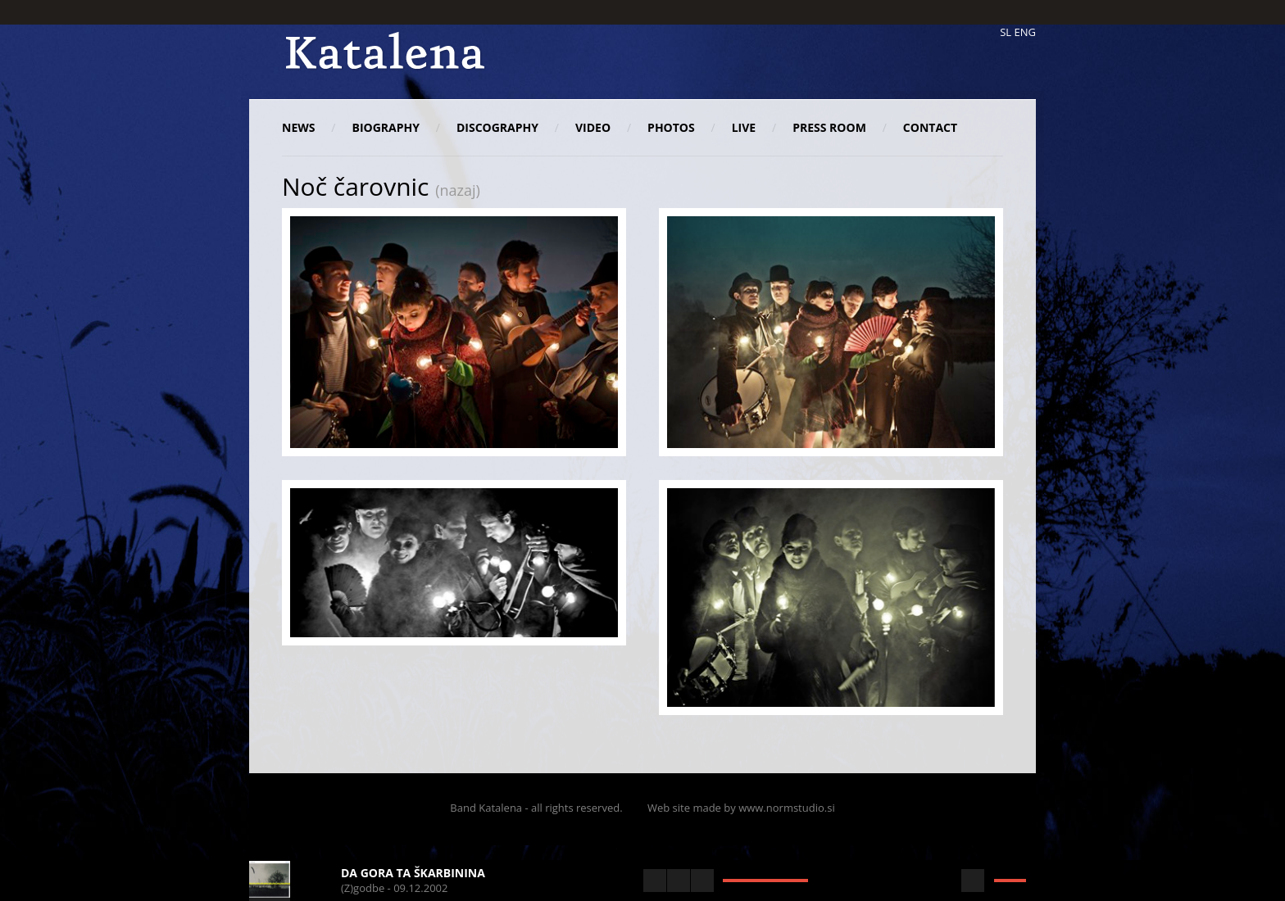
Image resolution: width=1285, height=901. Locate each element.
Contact (930, 127)
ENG (1025, 32)
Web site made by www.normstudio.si (741, 807)
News (298, 127)
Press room (829, 127)
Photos (671, 127)
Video (593, 127)
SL (1005, 32)
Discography (497, 127)
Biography (385, 127)
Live (744, 127)
